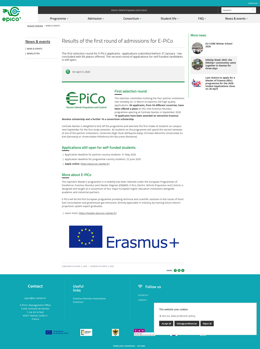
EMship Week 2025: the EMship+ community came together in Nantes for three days (220, 64)
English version (35, 26)
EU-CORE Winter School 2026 (218, 45)
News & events (37, 41)
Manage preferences (187, 323)
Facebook (143, 295)
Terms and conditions (124, 346)
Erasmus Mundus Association (89, 298)
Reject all (207, 323)
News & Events (34, 48)
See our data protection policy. (179, 315)
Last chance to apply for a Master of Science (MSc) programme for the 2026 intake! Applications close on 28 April (220, 83)
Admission (253, 3)
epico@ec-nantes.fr (35, 298)
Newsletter (33, 53)
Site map (141, 346)
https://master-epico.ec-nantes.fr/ (98, 213)
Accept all (166, 323)
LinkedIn (143, 300)
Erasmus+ (78, 302)
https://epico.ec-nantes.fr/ (95, 163)
